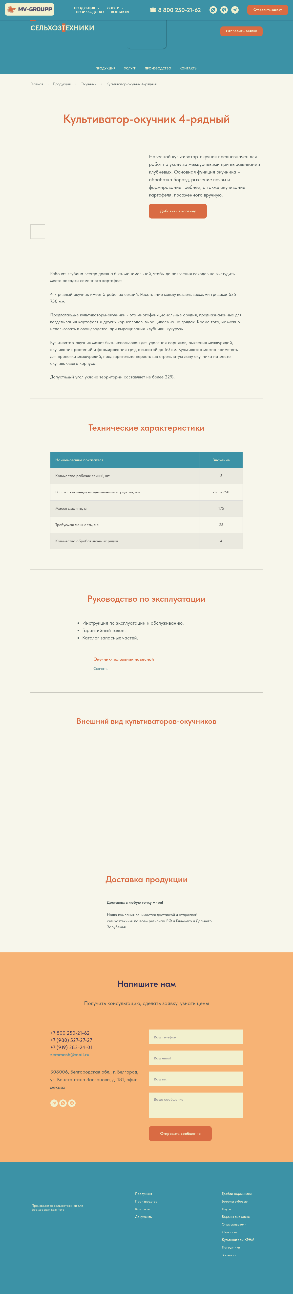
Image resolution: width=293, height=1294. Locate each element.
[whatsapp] (63, 1103)
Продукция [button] (106, 68)
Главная (36, 84)
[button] (241, 31)
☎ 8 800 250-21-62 (212, 16)
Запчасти (229, 1255)
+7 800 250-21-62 (70, 1033)
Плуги (226, 1209)
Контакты (188, 68)
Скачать (100, 668)
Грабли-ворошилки (237, 1194)
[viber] (72, 1103)
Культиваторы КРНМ (238, 1240)
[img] (146, 30)
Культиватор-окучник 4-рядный (131, 84)
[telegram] (54, 1103)
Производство (158, 68)
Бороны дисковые (236, 1217)
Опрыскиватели (234, 1224)
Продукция (62, 84)
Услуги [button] (130, 68)
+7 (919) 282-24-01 (71, 1047)
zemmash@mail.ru (69, 1054)
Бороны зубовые (235, 1201)
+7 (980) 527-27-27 (71, 1040)
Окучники (89, 84)
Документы (143, 1217)
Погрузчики (231, 1247)
